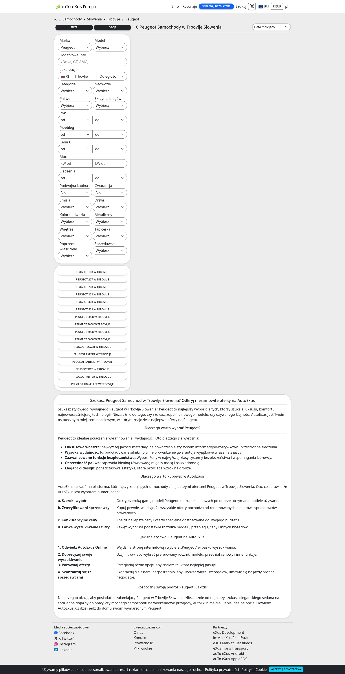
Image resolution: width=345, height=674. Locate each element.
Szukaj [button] (241, 6)
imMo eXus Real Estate (232, 637)
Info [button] (175, 6)
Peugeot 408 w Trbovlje (92, 302)
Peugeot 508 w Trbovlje (92, 309)
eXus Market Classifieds (232, 643)
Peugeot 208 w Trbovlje (92, 287)
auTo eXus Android (228, 653)
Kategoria (68, 84)
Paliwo (65, 98)
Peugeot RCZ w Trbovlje (92, 369)
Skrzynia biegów (108, 98)
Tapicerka (102, 229)
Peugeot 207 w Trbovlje (92, 279)
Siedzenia (67, 171)
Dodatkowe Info (73, 55)
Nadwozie (103, 84)
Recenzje (189, 6)
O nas (138, 632)
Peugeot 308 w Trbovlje (92, 294)
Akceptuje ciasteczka (286, 669)
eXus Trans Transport (230, 648)
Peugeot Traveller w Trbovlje (92, 384)
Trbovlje (113, 19)
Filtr (74, 27)
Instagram (67, 644)
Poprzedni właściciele (68, 246)
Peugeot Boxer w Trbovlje (92, 347)
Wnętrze (66, 229)
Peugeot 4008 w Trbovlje (92, 332)
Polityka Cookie (254, 669)
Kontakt (140, 637)
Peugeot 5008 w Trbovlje (92, 339)
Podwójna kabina (74, 185)
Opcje (112, 27)
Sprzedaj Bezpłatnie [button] (216, 6)
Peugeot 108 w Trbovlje (92, 272)
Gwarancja (103, 185)
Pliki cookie (143, 648)
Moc (63, 156)
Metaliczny (103, 214)
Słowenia (94, 19)
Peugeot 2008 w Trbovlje (92, 317)
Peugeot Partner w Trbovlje (92, 362)
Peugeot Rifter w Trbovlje (92, 377)
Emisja (65, 200)
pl (286, 6)
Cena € (65, 142)
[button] (264, 6)
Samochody (72, 19)
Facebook (66, 632)
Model (100, 40)
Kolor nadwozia (72, 214)
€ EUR (277, 6)
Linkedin (66, 649)
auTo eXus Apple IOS (230, 658)
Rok (63, 113)
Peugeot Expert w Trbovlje (92, 354)
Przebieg (67, 127)
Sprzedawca (104, 243)
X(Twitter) (66, 638)
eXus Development (228, 632)
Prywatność (143, 643)
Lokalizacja (68, 69)
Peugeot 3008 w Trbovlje (92, 324)
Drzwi (99, 200)
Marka (65, 40)
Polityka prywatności (222, 669)
